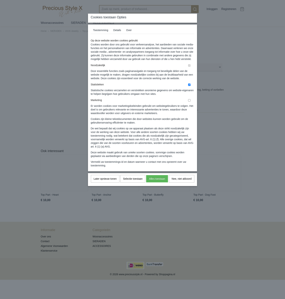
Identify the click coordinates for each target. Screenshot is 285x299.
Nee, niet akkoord (182, 178)
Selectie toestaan (132, 178)
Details (117, 30)
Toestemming (100, 30)
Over (129, 30)
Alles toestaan (157, 178)
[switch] (189, 65)
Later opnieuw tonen (105, 178)
